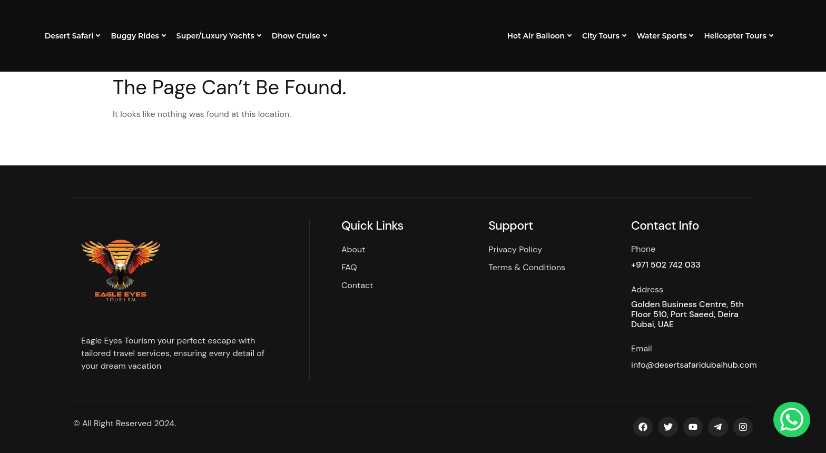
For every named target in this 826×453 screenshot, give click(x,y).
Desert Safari (73, 36)
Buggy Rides (138, 36)
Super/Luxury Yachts (218, 36)
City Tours (604, 36)
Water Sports (665, 36)
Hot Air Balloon (539, 36)
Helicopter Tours (738, 36)
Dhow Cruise (299, 36)
